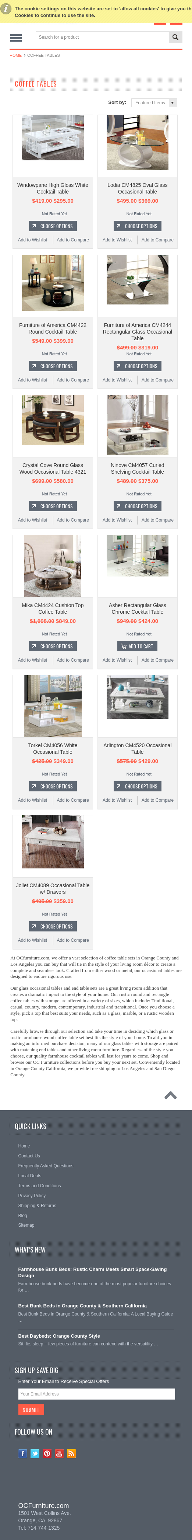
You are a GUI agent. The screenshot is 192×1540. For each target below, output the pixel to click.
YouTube (59, 1453)
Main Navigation (16, 37)
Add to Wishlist (32, 240)
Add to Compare (73, 240)
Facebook (23, 1453)
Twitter (35, 1453)
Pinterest (47, 1453)
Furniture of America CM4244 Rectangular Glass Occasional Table (137, 331)
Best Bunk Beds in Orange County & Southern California (82, 1306)
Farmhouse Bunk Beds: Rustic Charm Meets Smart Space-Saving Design (92, 1272)
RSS (71, 1453)
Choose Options (56, 226)
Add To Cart (141, 646)
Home (16, 55)
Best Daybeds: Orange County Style (59, 1336)
